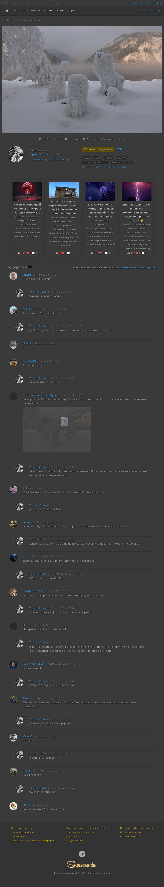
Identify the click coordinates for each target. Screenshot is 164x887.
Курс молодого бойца (22, 832)
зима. (63, 159)
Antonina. (28, 488)
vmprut (27, 274)
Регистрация (154, 10)
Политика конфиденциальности (137, 828)
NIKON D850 (93, 167)
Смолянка (29, 770)
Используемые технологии (80, 832)
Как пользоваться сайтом (23, 828)
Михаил (27, 698)
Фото (9, 20)
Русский (137, 3)
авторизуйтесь (123, 267)
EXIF (119, 149)
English (126, 3)
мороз (51, 159)
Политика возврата (130, 836)
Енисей (40, 159)
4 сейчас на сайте (50, 3)
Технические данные (98, 149)
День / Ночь (152, 3)
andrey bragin (31, 522)
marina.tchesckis (33, 591)
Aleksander (29, 361)
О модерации (17, 836)
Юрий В (28, 736)
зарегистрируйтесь (146, 267)
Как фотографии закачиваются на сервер (88, 828)
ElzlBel (27, 804)
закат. (73, 159)
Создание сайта (74, 840)
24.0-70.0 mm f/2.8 (116, 167)
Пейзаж (19, 20)
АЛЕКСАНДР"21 (32, 309)
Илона (27, 343)
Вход (142, 10)
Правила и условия (130, 832)
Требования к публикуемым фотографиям (33, 840)
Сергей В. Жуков (33, 663)
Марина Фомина (39, 154)
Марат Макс (30, 556)
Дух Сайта (71, 836)
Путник (27, 625)
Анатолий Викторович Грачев (41, 395)
